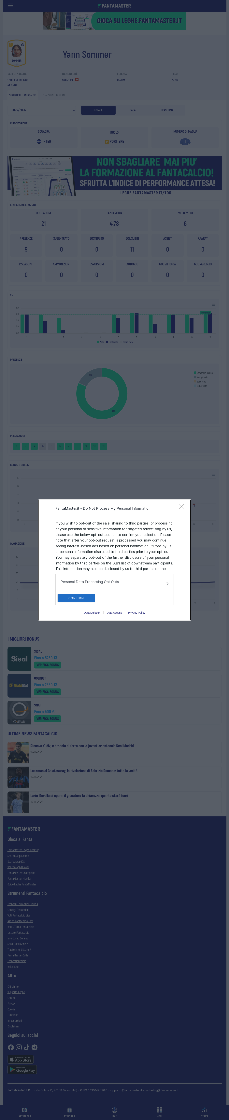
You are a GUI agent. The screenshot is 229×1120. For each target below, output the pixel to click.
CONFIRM (76, 598)
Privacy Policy (136, 612)
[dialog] (115, 560)
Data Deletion (92, 612)
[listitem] (115, 583)
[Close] (183, 507)
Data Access (114, 612)
